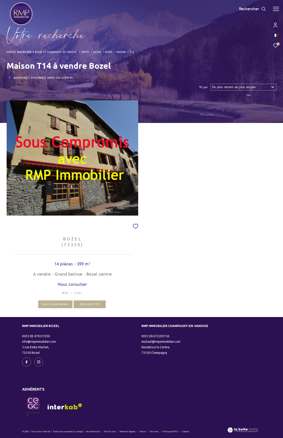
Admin (143, 431)
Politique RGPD (170, 431)
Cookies (185, 431)
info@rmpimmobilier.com (39, 341)
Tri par (203, 87)
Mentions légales (128, 431)
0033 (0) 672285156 (155, 336)
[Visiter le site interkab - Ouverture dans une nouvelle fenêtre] (65, 406)
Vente (85, 52)
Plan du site (110, 431)
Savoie (97, 52)
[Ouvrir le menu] (276, 9)
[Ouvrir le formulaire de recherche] (252, 9)
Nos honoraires (93, 431)
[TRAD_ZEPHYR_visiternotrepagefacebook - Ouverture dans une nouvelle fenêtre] (26, 362)
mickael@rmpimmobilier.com (161, 341)
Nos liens (154, 431)
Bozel (109, 52)
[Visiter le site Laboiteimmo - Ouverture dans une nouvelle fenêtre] (243, 430)
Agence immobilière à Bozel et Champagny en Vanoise (42, 52)
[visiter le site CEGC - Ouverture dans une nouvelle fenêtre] (33, 406)
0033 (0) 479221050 (36, 336)
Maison (121, 52)
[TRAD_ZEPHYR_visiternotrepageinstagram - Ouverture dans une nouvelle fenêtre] (38, 362)
